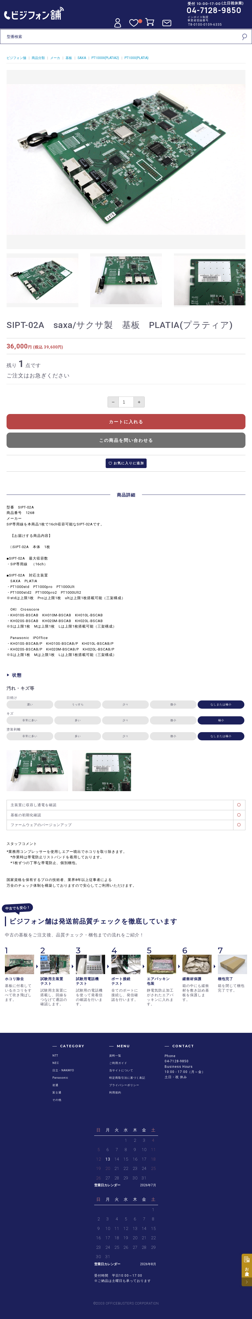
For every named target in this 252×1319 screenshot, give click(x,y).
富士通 (56, 1092)
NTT (55, 1055)
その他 (56, 1099)
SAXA (82, 58)
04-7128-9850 (214, 10)
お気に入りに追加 (129, 463)
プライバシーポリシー (124, 1085)
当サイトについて (121, 1070)
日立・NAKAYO (63, 1070)
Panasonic (60, 1077)
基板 (69, 58)
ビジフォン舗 (16, 58)
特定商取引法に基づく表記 (127, 1077)
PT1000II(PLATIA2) (105, 58)
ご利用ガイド (118, 1062)
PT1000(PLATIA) (136, 58)
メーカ (55, 58)
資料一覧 (115, 1055)
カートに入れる (126, 421)
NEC (55, 1062)
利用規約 (115, 1092)
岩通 (55, 1085)
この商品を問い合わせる (126, 440)
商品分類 (38, 58)
